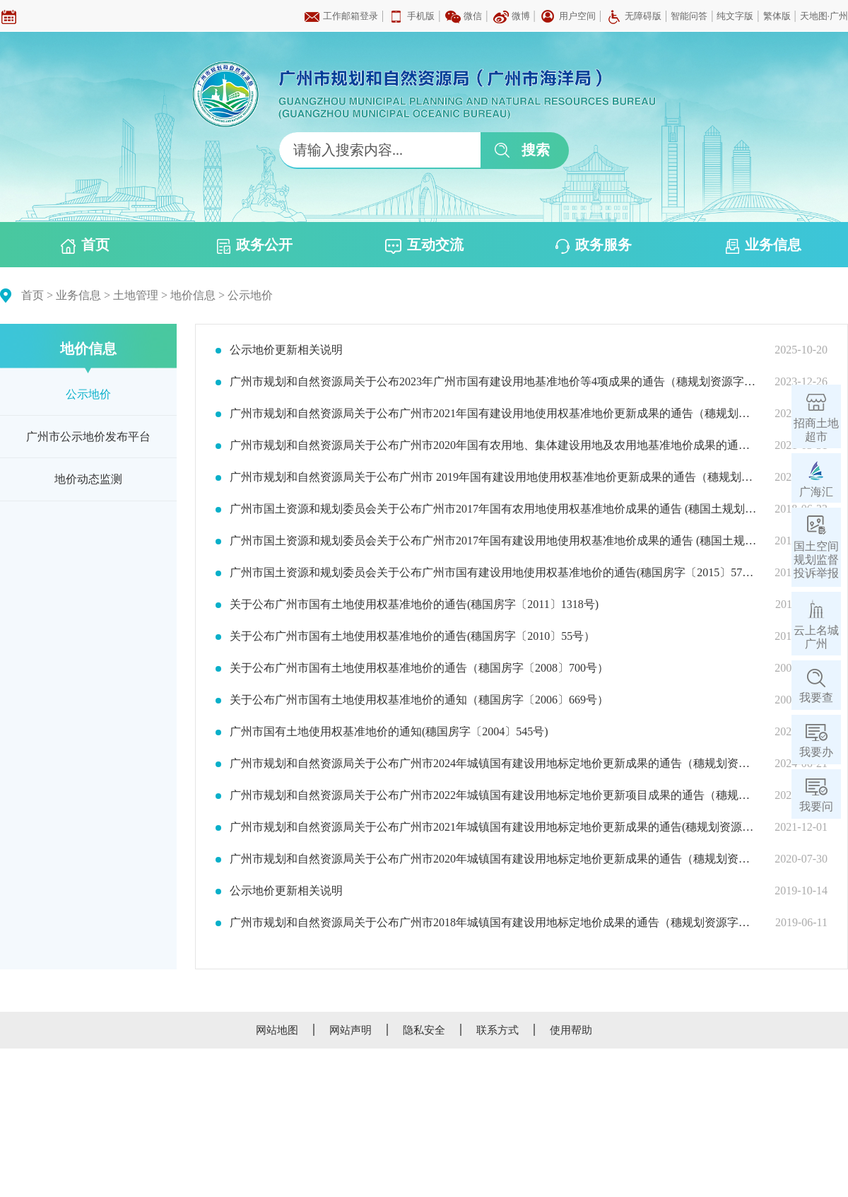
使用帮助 (571, 1030)
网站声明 (350, 1030)
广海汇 (816, 492)
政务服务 (593, 245)
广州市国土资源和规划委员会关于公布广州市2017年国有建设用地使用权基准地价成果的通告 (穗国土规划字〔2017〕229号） (493, 541)
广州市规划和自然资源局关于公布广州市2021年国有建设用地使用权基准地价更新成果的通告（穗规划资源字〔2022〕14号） (493, 413)
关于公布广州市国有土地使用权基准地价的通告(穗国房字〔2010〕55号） (412, 636)
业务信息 (763, 245)
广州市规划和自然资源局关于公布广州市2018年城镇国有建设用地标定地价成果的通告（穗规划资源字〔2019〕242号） (493, 922)
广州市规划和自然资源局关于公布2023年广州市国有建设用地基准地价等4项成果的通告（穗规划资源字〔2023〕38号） (493, 381)
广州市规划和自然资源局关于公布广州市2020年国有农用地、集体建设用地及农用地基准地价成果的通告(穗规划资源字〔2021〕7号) (493, 445)
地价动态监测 (88, 479)
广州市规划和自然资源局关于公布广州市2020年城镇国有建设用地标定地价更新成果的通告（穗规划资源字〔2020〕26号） (493, 859)
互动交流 (424, 245)
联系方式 (497, 1030)
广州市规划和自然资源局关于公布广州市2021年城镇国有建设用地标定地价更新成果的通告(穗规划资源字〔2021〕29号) (493, 827)
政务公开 (255, 245)
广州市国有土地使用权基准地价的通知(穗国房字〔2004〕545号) (389, 731)
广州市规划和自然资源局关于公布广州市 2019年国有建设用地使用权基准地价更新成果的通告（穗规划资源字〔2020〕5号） (493, 477)
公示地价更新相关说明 (286, 350)
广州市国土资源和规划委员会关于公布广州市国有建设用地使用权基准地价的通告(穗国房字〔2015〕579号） (493, 572)
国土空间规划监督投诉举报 (816, 559)
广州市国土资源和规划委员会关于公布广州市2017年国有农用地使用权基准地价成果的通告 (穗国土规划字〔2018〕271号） (493, 509)
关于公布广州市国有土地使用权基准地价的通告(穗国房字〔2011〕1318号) (414, 604)
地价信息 (193, 295)
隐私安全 (424, 1030)
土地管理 (135, 295)
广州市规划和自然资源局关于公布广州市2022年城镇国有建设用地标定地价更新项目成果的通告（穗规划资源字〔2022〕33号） (493, 795)
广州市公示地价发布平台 (88, 437)
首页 (85, 245)
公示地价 (250, 295)
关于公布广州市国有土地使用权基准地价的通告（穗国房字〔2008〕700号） (419, 668)
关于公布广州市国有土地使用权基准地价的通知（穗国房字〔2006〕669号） (419, 700)
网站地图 (277, 1030)
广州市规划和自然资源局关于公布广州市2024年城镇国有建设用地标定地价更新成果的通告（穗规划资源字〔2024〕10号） (493, 763)
